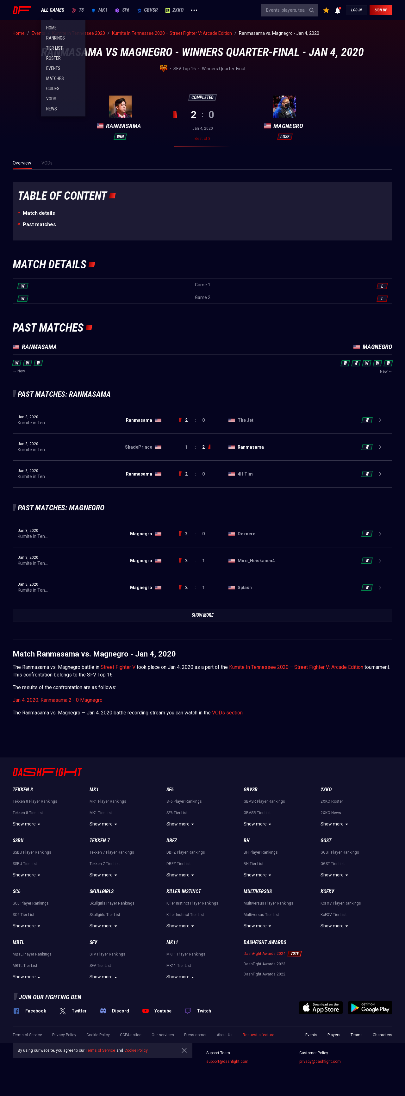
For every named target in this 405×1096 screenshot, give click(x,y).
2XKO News (331, 813)
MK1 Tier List (101, 813)
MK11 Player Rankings (185, 954)
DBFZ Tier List (178, 864)
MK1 (99, 10)
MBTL (18, 942)
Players (333, 1035)
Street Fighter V (118, 667)
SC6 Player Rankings (31, 903)
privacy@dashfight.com (320, 1061)
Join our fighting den (50, 997)
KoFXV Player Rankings (341, 903)
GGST (326, 841)
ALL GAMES (52, 10)
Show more (27, 824)
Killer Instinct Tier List (185, 914)
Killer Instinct (183, 891)
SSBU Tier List (25, 864)
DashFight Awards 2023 (264, 964)
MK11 (172, 942)
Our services (163, 1035)
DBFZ (171, 841)
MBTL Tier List (25, 965)
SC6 (17, 891)
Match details (39, 213)
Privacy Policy (64, 1035)
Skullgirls (102, 891)
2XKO (174, 10)
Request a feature (258, 1035)
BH (247, 841)
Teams (357, 1035)
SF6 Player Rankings (184, 801)
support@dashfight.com (227, 1061)
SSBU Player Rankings (32, 852)
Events (311, 1035)
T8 (78, 10)
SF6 (122, 10)
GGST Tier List (333, 864)
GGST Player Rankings (340, 852)
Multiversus (258, 891)
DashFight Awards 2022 (264, 974)
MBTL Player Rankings (32, 954)
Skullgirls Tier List (105, 914)
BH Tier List (254, 864)
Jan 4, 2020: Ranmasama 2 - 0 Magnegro (58, 700)
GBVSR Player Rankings (264, 801)
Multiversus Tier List (261, 914)
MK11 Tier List (178, 965)
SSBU (18, 841)
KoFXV (327, 891)
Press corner (195, 1035)
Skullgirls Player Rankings (112, 903)
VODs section (227, 713)
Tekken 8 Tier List (28, 813)
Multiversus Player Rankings (268, 903)
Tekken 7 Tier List (105, 864)
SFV (93, 942)
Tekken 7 (100, 841)
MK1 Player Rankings (108, 801)
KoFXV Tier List (334, 914)
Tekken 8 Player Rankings (35, 801)
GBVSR (147, 10)
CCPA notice (130, 1035)
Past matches (39, 224)
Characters (382, 1035)
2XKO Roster (332, 801)
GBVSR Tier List (257, 813)
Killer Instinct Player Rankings (192, 903)
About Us (225, 1035)
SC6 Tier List (23, 914)
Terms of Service (27, 1035)
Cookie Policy (98, 1035)
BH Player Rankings (261, 852)
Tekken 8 (23, 790)
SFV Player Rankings (107, 954)
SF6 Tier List (177, 813)
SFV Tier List (100, 965)
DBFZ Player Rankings (185, 852)
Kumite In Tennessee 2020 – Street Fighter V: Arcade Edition (296, 667)
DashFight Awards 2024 (264, 953)
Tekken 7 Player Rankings (112, 852)
